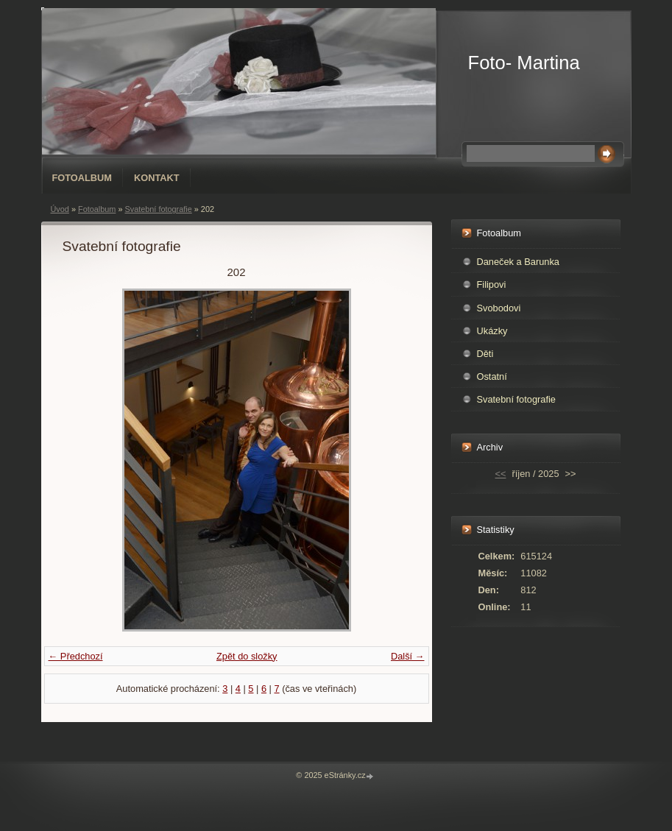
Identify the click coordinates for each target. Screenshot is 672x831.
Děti (485, 353)
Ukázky (492, 330)
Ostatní (492, 376)
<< (500, 473)
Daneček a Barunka (518, 261)
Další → (408, 656)
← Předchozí (76, 656)
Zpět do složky (246, 656)
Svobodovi (499, 308)
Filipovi (491, 284)
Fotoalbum (82, 177)
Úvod (60, 209)
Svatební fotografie (157, 209)
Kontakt (157, 177)
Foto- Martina (524, 62)
